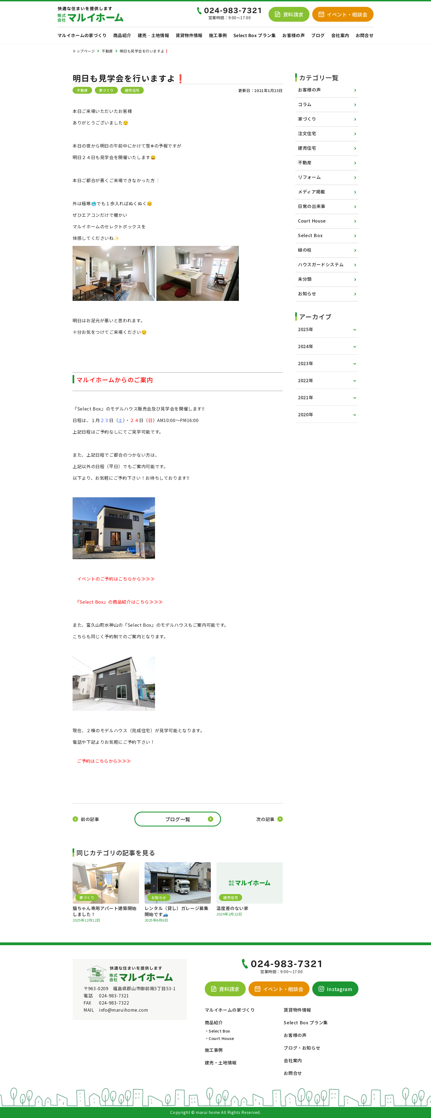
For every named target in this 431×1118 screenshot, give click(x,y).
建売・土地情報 (153, 35)
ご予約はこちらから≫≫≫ (104, 761)
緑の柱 (305, 249)
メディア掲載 (311, 191)
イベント (343, 14)
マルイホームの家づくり (82, 35)
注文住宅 (307, 133)
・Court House (219, 1038)
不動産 (305, 162)
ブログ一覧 (177, 819)
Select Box (310, 235)
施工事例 (218, 35)
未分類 (305, 279)
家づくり (307, 118)
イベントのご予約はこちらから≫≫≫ (116, 578)
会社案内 (340, 35)
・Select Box (217, 1031)
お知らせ (307, 293)
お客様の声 (293, 35)
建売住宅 (307, 148)
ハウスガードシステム (321, 264)
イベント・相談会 (279, 988)
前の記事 (90, 819)
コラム (305, 104)
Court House (312, 220)
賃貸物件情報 (189, 35)
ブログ (318, 35)
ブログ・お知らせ (302, 1047)
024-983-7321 (114, 995)
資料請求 (289, 14)
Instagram (335, 988)
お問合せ (365, 35)
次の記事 (265, 819)
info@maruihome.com (123, 1009)
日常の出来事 (311, 206)
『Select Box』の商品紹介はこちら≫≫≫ (120, 601)
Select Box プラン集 (254, 35)
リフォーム (309, 177)
